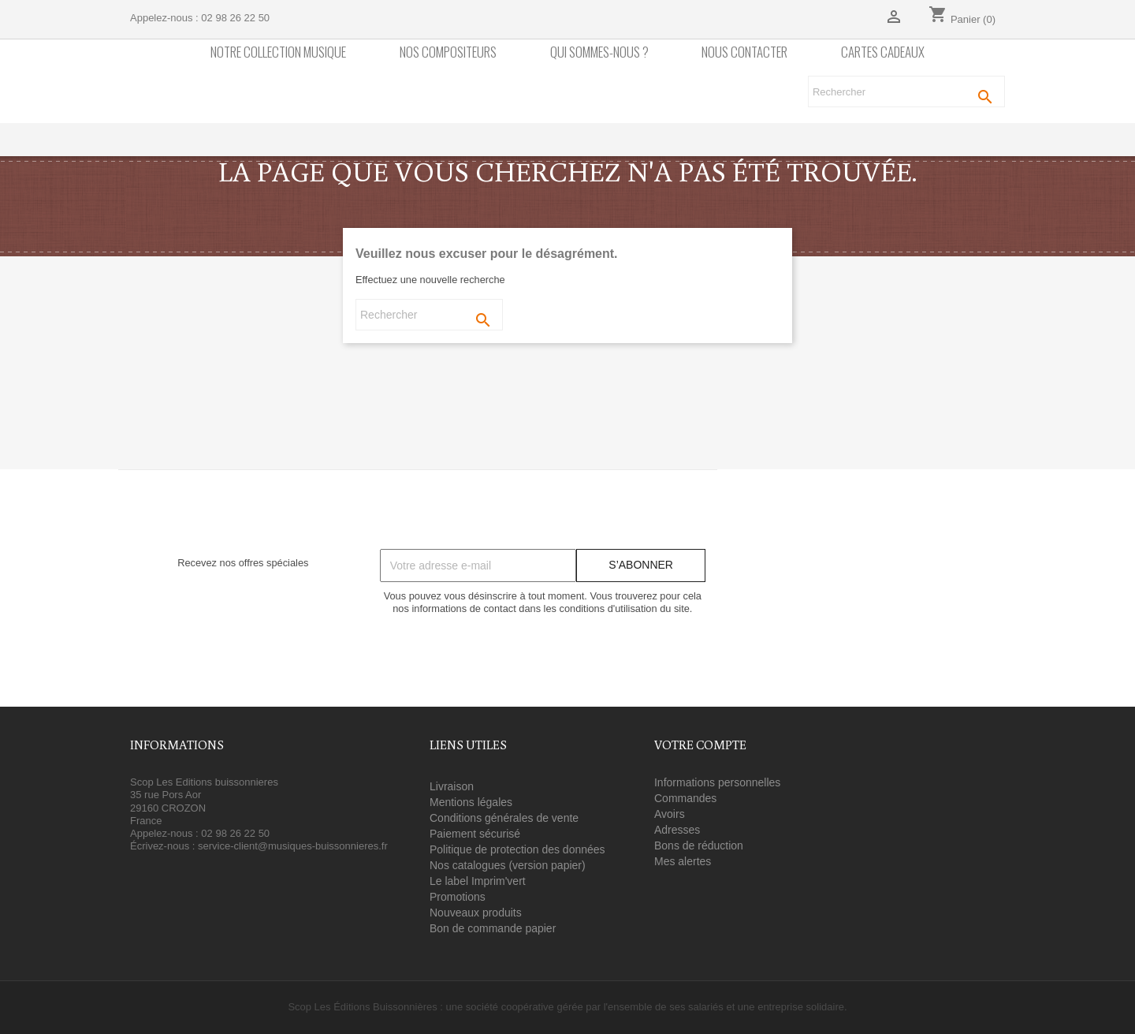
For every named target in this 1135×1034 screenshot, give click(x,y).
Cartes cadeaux (883, 52)
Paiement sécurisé (475, 833)
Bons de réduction (698, 845)
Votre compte (700, 744)
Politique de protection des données (517, 849)
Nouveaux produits (476, 912)
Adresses (677, 829)
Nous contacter (744, 52)
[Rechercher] (906, 91)
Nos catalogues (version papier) (508, 865)
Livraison (452, 786)
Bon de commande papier (493, 928)
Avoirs (669, 814)
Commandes (685, 798)
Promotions (458, 896)
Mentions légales (471, 802)
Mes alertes (682, 861)
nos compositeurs (448, 52)
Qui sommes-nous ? (599, 52)
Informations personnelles (717, 782)
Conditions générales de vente (504, 818)
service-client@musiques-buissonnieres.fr (293, 846)
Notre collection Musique (278, 52)
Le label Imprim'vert (478, 881)
